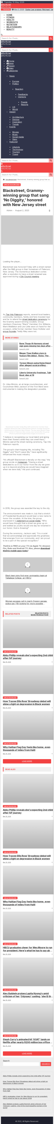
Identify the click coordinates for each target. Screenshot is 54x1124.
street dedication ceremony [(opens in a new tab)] (34, 319)
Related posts (41, 762)
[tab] (41, 762)
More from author (39, 764)
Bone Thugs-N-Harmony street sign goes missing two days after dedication (35, 344)
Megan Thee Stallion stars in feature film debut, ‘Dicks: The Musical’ (33, 354)
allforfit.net (6, 4)
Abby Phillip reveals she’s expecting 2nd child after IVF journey (28, 806)
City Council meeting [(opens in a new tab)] (29, 276)
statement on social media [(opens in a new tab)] (28, 670)
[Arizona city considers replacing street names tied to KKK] (27, 312)
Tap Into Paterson (14, 314)
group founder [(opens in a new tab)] (9, 331)
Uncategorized (11, 179)
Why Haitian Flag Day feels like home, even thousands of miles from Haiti (26, 898)
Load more (27, 910)
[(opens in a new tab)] (26, 698)
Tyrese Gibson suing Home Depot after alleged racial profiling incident (35, 364)
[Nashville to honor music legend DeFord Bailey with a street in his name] (27, 655)
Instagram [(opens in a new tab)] (22, 611)
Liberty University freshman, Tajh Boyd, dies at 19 (35, 374)
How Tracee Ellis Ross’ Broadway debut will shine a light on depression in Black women (27, 852)
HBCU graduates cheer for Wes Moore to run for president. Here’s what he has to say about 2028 (28, 1098)
